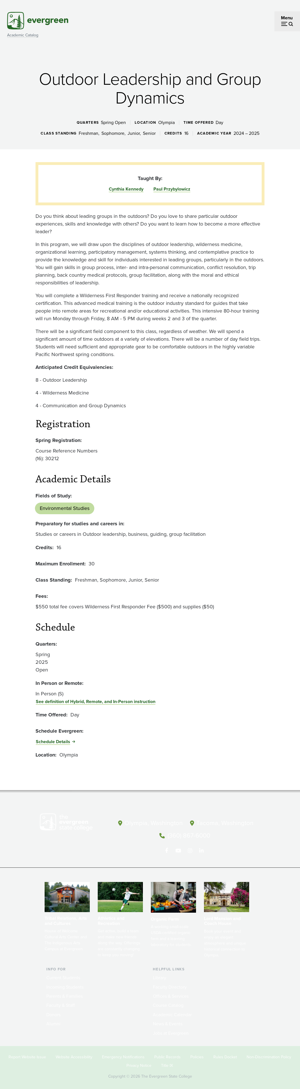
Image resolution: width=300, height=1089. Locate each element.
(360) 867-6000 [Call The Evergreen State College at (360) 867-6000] (189, 834)
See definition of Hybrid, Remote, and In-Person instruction (95, 701)
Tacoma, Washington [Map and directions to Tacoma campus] (224, 821)
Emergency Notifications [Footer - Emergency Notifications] (123, 1054)
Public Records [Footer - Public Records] (167, 1054)
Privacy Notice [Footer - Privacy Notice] (138, 1062)
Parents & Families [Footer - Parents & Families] (64, 993)
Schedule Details (53, 741)
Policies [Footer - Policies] (197, 1054)
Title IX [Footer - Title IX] (167, 1062)
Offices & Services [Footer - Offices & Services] (171, 993)
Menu (287, 18)
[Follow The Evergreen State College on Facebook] (167, 848)
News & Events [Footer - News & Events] (167, 1020)
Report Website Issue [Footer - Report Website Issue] (27, 1054)
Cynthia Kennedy (126, 189)
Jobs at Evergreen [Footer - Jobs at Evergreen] (171, 1030)
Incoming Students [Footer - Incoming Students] (65, 984)
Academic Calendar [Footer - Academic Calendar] (172, 1011)
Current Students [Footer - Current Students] (63, 975)
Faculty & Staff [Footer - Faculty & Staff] (60, 1002)
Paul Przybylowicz (171, 189)
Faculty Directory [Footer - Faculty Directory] (170, 984)
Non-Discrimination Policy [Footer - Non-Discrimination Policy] (269, 1054)
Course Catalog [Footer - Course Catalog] (168, 1002)
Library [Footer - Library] (159, 975)
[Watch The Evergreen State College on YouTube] (178, 848)
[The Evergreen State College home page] (74, 823)
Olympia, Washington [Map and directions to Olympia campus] (154, 821)
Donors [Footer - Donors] (53, 1011)
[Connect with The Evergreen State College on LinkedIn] (201, 848)
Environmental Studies (64, 508)
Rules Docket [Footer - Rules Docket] (225, 1054)
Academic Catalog (22, 35)
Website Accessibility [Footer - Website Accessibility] (74, 1054)
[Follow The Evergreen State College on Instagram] (190, 848)
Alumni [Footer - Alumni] (53, 1020)
